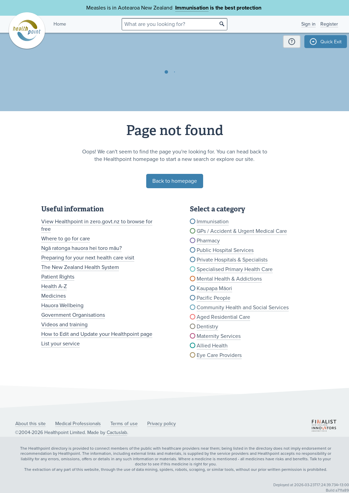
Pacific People (213, 298)
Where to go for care (65, 238)
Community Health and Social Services (243, 307)
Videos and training (64, 324)
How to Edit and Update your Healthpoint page (96, 334)
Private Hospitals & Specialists (232, 259)
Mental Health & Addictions (229, 278)
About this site (30, 424)
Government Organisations (73, 315)
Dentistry (207, 326)
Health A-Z (54, 286)
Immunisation (192, 7)
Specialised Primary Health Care (235, 269)
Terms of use (124, 424)
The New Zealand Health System (80, 267)
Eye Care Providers (219, 355)
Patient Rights (57, 276)
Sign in (308, 24)
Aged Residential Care (223, 317)
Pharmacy (208, 240)
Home (60, 24)
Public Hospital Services (225, 250)
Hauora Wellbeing (62, 305)
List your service (60, 343)
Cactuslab (117, 432)
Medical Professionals (78, 424)
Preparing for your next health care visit (87, 257)
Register (329, 24)
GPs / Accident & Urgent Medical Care (242, 231)
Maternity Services (219, 336)
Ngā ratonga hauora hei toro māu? (81, 248)
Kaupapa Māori (214, 288)
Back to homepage (174, 181)
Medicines (53, 296)
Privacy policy (161, 424)
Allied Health (212, 345)
